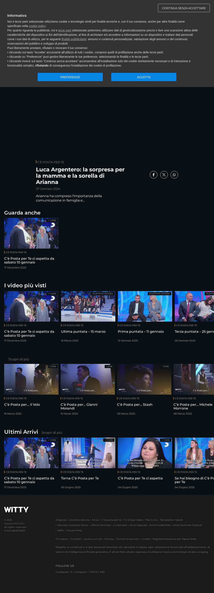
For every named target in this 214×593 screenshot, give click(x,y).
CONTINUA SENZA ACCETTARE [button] (184, 8)
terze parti (64, 30)
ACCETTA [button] (143, 77)
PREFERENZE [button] (70, 77)
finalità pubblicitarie (73, 39)
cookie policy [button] (37, 26)
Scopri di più (18, 359)
